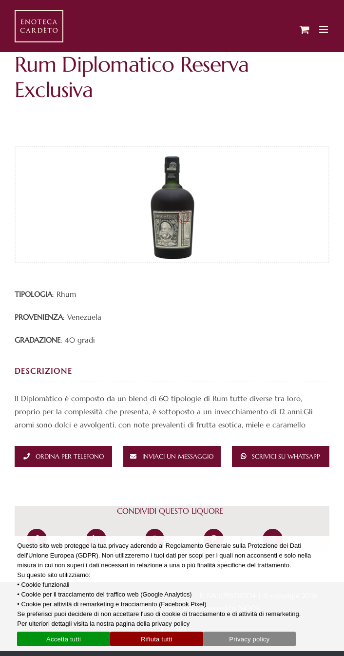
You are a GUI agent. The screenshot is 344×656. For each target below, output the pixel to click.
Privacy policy (249, 639)
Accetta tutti (63, 639)
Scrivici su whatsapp (286, 456)
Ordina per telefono (70, 456)
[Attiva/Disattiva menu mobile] (324, 29)
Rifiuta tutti (156, 639)
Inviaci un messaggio (177, 456)
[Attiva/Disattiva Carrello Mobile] (304, 29)
